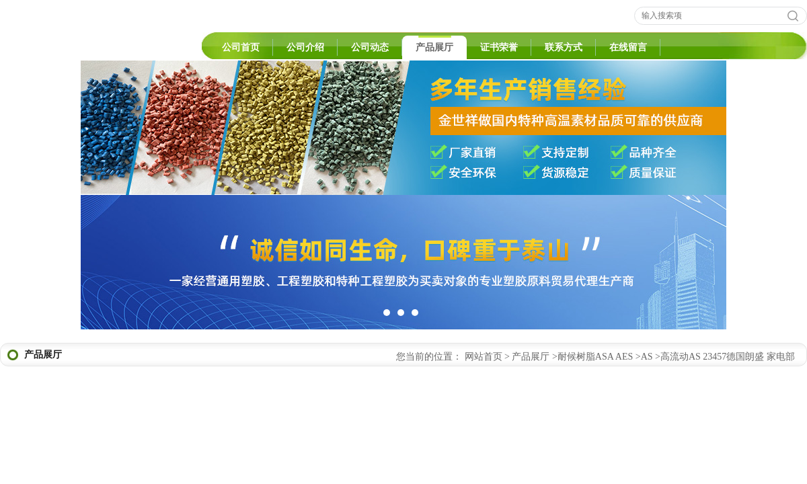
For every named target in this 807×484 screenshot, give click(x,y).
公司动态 (370, 47)
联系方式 (563, 47)
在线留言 (628, 47)
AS (647, 357)
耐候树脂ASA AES (595, 357)
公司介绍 (305, 47)
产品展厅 (434, 47)
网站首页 (483, 357)
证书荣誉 (499, 47)
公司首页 (241, 47)
